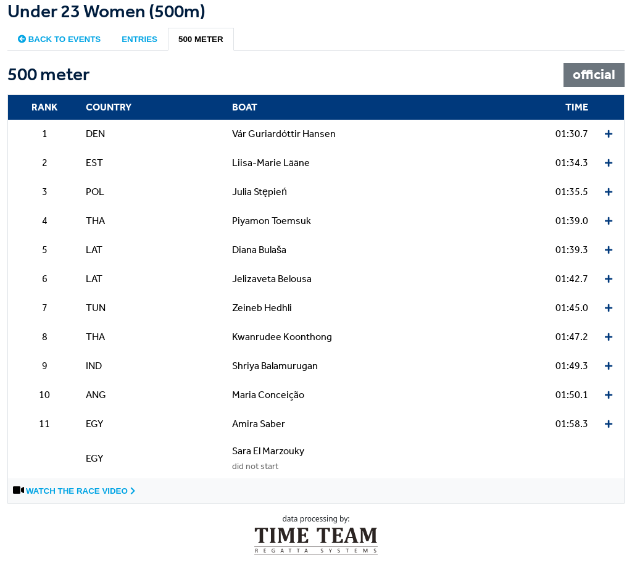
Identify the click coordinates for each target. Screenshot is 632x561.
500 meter (200, 39)
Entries (139, 39)
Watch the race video (80, 491)
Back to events (59, 39)
